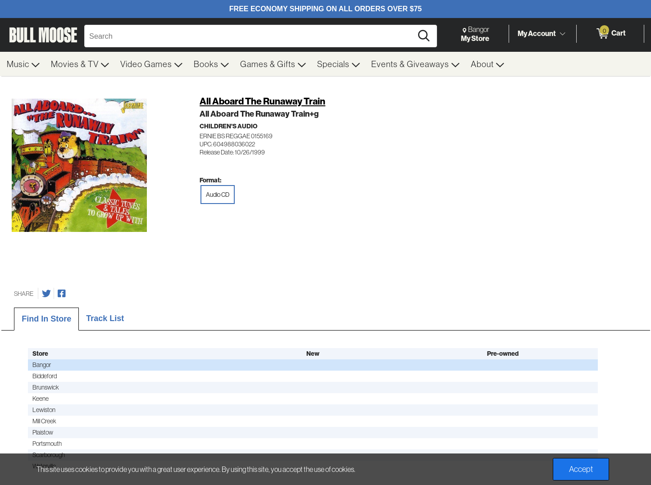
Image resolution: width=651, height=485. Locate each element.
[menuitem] (23, 64)
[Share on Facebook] (62, 293)
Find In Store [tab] (46, 318)
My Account (537, 33)
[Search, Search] (250, 36)
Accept (581, 469)
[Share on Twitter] (46, 293)
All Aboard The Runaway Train (262, 101)
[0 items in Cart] (610, 34)
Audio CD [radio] (217, 194)
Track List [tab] (105, 318)
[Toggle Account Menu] (562, 33)
